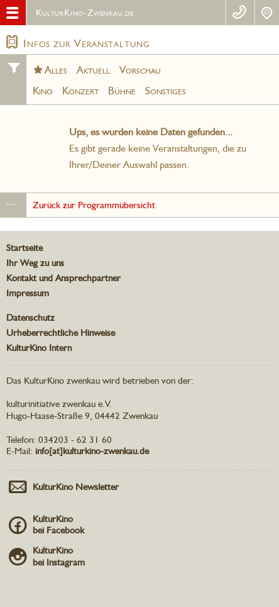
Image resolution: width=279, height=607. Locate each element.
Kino (43, 90)
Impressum (27, 293)
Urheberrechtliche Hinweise (60, 332)
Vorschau (140, 70)
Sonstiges (165, 90)
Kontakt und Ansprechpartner (63, 278)
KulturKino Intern (39, 348)
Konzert (80, 90)
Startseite (24, 247)
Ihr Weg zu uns (35, 263)
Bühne (122, 90)
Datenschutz (30, 317)
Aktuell (93, 70)
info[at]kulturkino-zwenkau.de (92, 451)
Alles (56, 70)
